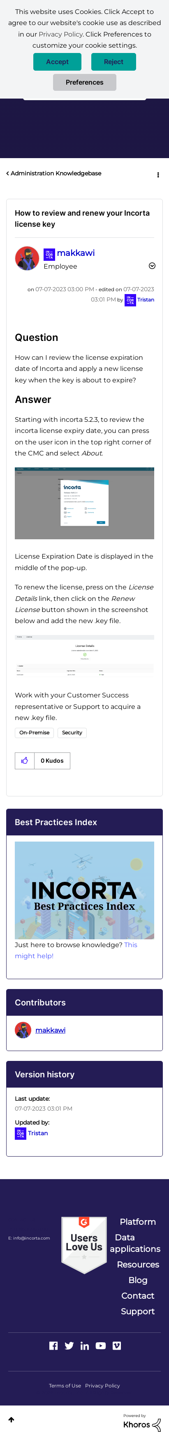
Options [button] (157, 174)
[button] (57, 62)
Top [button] (11, 1419)
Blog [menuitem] (138, 1280)
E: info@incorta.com (29, 1238)
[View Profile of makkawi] (76, 253)
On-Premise (34, 732)
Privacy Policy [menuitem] (102, 1385)
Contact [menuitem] (137, 1296)
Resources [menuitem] (138, 1265)
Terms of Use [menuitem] (65, 1385)
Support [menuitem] (138, 1311)
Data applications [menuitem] (135, 1243)
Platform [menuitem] (138, 1222)
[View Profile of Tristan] (145, 300)
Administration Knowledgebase (56, 173)
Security (72, 732)
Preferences (85, 82)
